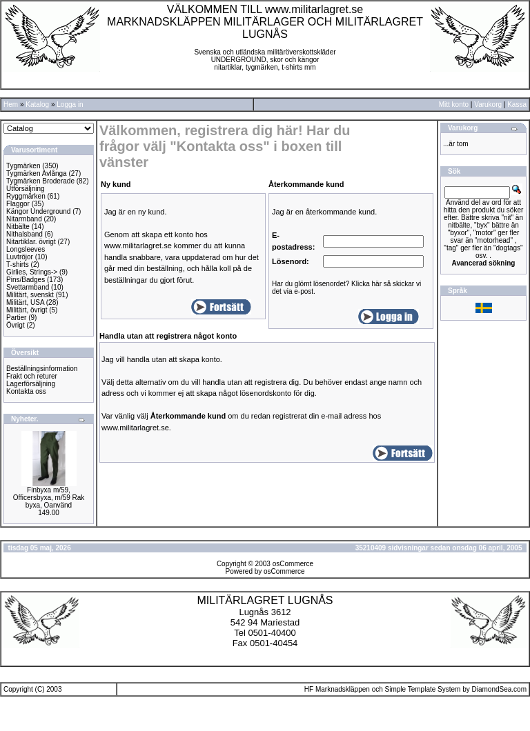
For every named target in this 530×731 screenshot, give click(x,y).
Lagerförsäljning (30, 384)
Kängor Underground (38, 211)
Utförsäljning (25, 188)
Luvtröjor (19, 257)
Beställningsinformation (41, 368)
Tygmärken (23, 166)
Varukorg (488, 104)
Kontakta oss (26, 391)
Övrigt (15, 325)
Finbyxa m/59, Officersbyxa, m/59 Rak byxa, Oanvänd (49, 497)
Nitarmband (24, 219)
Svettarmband (27, 287)
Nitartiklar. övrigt (31, 242)
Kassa (517, 104)
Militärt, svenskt (30, 295)
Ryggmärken (26, 196)
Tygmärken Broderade (40, 181)
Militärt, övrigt (26, 310)
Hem (10, 104)
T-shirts (17, 264)
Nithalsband (24, 234)
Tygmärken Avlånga (36, 173)
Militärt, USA (25, 302)
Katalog (37, 104)
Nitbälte (18, 226)
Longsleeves (25, 249)
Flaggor (18, 204)
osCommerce (293, 564)
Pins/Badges (25, 279)
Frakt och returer (31, 376)
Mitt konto (454, 104)
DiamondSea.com (499, 689)
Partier (16, 317)
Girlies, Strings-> (31, 272)
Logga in (70, 104)
